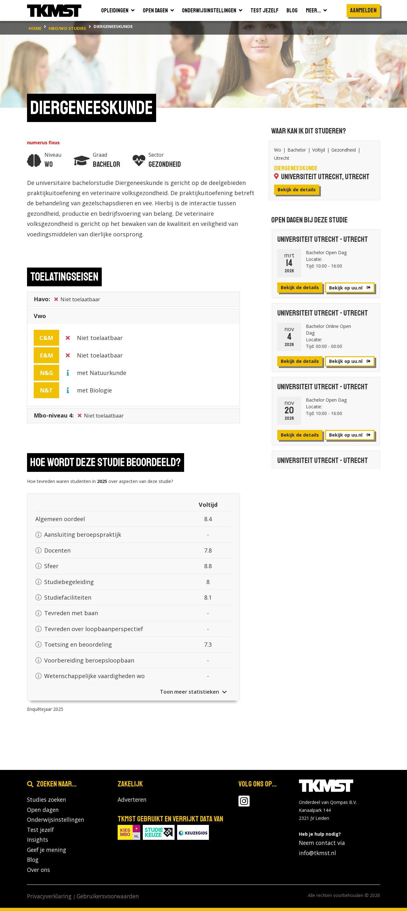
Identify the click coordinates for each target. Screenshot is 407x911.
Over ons (38, 870)
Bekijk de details (297, 190)
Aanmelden (363, 10)
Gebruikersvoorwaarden (108, 896)
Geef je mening (46, 849)
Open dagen (43, 809)
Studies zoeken (46, 799)
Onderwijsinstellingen (55, 819)
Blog (32, 859)
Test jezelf (40, 829)
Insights (37, 839)
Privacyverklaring (49, 896)
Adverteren (132, 799)
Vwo (40, 317)
